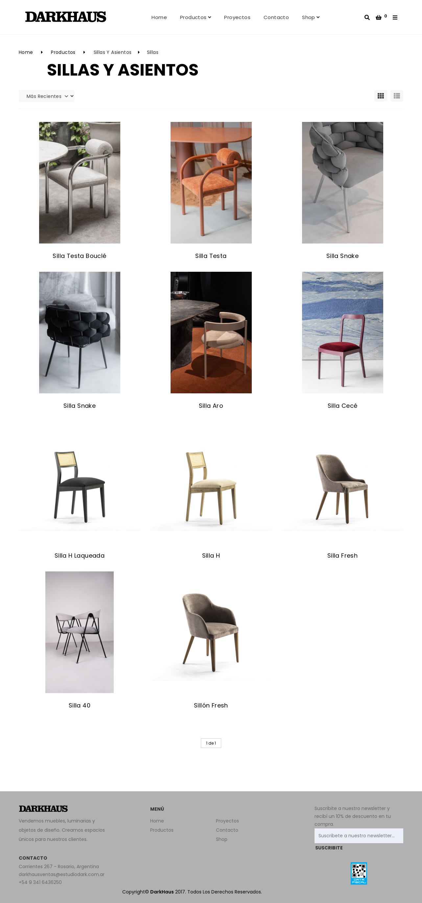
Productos (195, 17)
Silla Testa (210, 256)
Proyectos (237, 17)
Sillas (152, 52)
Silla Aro (211, 406)
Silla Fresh (342, 555)
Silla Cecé (343, 406)
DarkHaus (162, 892)
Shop (310, 17)
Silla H (211, 555)
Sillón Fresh (211, 705)
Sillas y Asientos (113, 52)
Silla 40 (79, 705)
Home (159, 17)
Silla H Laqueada (80, 555)
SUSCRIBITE (329, 848)
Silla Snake (342, 256)
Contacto (276, 17)
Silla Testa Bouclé (79, 256)
